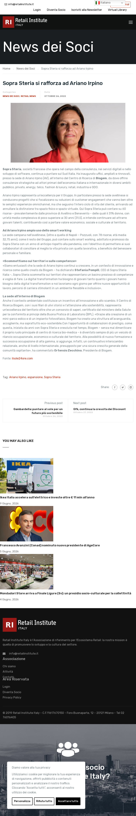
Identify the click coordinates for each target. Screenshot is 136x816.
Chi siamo (9, 666)
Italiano (103, 3)
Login (37, 10)
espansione (35, 377)
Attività (8, 671)
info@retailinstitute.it (21, 4)
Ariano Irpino (17, 377)
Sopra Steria (52, 377)
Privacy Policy (12, 697)
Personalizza (22, 801)
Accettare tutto (68, 801)
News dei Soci (11, 96)
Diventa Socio (56, 10)
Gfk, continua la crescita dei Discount (99, 409)
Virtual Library (117, 10)
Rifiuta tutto (44, 801)
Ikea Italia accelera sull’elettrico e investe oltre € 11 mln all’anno (47, 497)
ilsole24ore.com (22, 358)
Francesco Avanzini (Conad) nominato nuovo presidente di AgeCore (50, 545)
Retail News (28, 96)
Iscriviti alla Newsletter (86, 10)
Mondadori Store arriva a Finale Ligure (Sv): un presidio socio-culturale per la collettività (65, 593)
